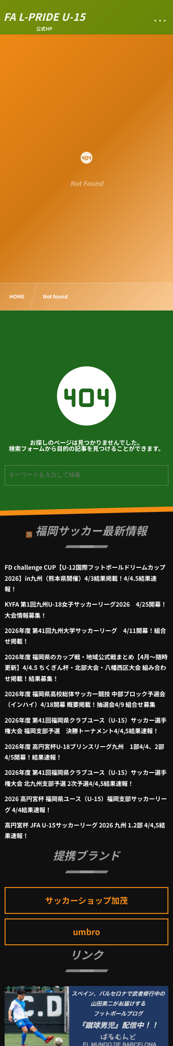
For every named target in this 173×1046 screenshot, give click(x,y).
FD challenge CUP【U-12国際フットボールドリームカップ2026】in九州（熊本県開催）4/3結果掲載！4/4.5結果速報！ (85, 578)
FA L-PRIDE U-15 (44, 17)
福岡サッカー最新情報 (91, 528)
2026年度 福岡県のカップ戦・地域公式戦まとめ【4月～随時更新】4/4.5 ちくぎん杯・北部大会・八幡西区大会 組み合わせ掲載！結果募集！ (86, 667)
